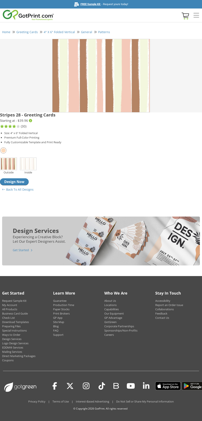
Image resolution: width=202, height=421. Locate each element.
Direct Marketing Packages (18, 356)
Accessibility (162, 301)
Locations (110, 305)
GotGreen (110, 322)
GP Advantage (113, 318)
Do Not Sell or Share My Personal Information (145, 401)
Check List (8, 318)
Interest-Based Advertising (92, 401)
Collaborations (164, 309)
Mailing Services (12, 352)
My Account (9, 305)
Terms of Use (60, 401)
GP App (57, 318)
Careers (109, 335)
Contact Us (162, 318)
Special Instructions (14, 330)
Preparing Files (11, 326)
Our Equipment (114, 313)
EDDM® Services (12, 347)
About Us (110, 301)
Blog (56, 326)
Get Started (21, 250)
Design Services (11, 339)
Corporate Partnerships (119, 326)
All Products (9, 309)
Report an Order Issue (169, 305)
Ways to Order (11, 335)
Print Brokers (61, 313)
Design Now (14, 181)
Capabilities (111, 309)
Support (58, 335)
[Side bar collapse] (196, 15)
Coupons (8, 360)
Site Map (58, 322)
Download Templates (15, 322)
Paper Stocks (61, 309)
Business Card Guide (15, 313)
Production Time (63, 305)
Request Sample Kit (14, 301)
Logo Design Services (15, 343)
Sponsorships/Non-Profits (120, 330)
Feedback (161, 313)
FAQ (55, 330)
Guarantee (59, 301)
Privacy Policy (36, 401)
